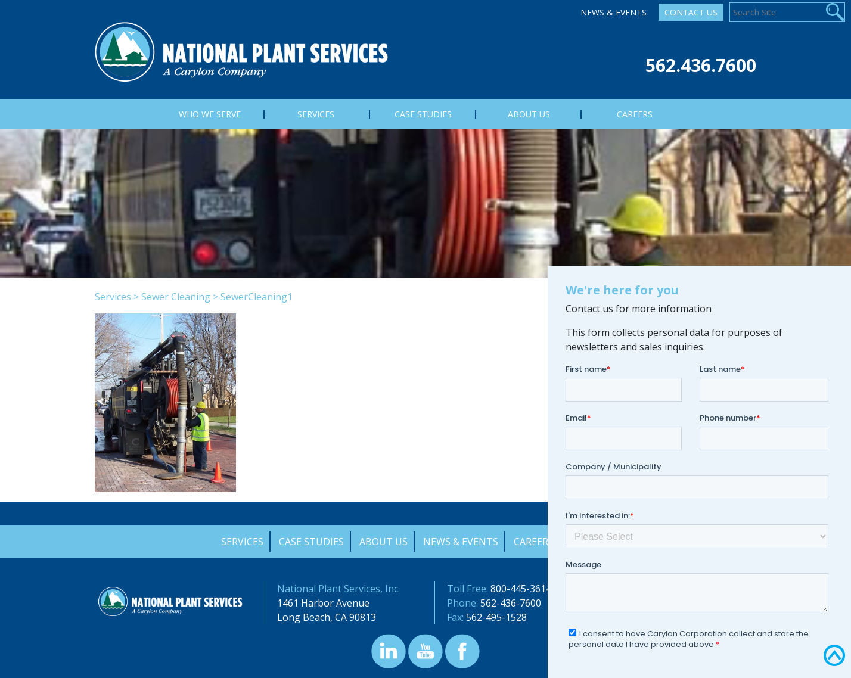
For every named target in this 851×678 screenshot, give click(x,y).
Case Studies (311, 541)
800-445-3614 (520, 588)
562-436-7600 (510, 602)
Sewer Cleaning (175, 296)
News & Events (613, 12)
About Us (383, 541)
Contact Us (691, 12)
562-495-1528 (496, 617)
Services (113, 296)
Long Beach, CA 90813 (326, 617)
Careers (534, 541)
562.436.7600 (700, 65)
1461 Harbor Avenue (323, 602)
